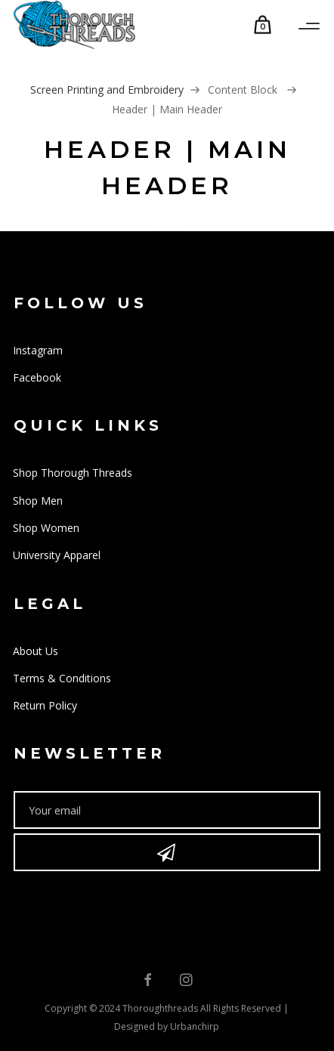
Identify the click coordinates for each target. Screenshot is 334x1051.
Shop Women (46, 528)
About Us (35, 651)
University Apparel (57, 555)
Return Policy (45, 705)
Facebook (37, 377)
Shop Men (38, 500)
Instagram (38, 350)
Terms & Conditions (62, 678)
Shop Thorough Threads (72, 472)
